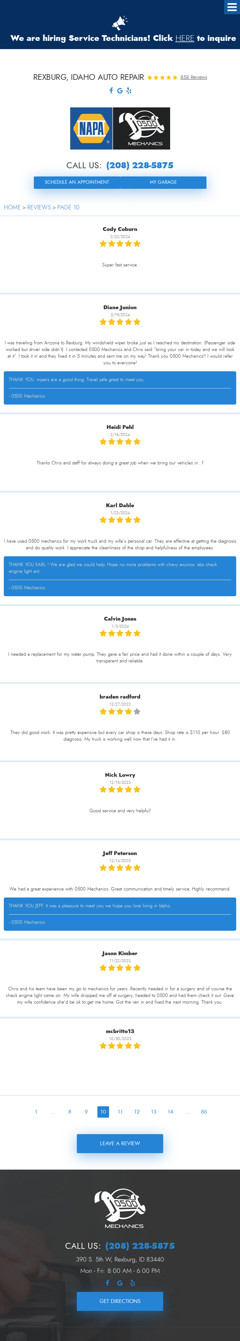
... (53, 1111)
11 (120, 1111)
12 (137, 1111)
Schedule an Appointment (77, 182)
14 (170, 1111)
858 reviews (194, 77)
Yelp (129, 91)
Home (12, 208)
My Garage (163, 182)
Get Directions (120, 1301)
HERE (184, 38)
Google (120, 91)
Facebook (111, 91)
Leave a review (120, 1143)
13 (153, 1111)
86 (204, 1111)
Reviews (39, 208)
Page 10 (68, 208)
